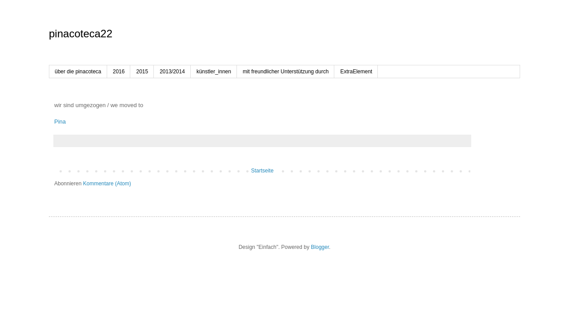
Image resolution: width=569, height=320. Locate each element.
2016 (119, 71)
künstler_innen (213, 71)
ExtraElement (356, 71)
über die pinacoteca (78, 71)
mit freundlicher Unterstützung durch (286, 71)
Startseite (262, 171)
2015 (142, 71)
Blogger (320, 247)
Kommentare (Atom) (107, 183)
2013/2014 (172, 71)
